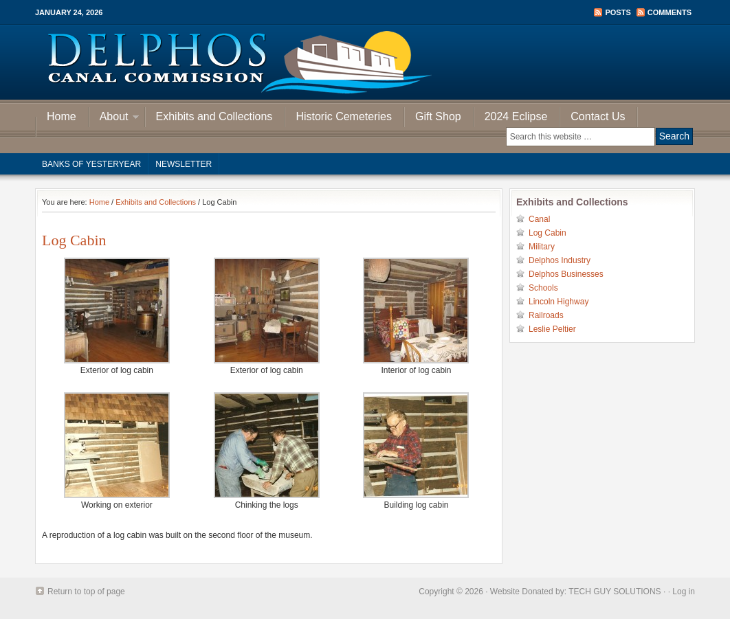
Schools (543, 288)
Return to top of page (86, 591)
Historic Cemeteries (344, 116)
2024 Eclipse (516, 116)
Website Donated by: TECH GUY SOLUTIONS (575, 591)
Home (61, 116)
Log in (683, 591)
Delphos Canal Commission (365, 62)
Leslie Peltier (552, 329)
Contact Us (598, 116)
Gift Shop (438, 116)
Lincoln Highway (558, 301)
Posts (617, 12)
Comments (670, 12)
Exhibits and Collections (214, 116)
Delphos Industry (559, 260)
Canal (539, 219)
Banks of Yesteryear (91, 164)
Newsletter (183, 164)
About (114, 118)
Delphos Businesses (566, 274)
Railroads (546, 315)
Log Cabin (547, 233)
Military (542, 246)
